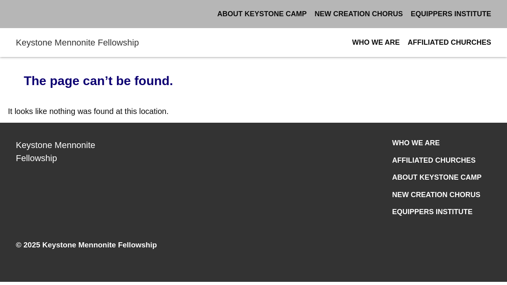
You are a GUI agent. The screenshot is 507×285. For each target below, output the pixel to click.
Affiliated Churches (449, 42)
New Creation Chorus (358, 14)
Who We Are (376, 42)
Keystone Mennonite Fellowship (77, 43)
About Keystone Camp (262, 14)
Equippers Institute (451, 14)
